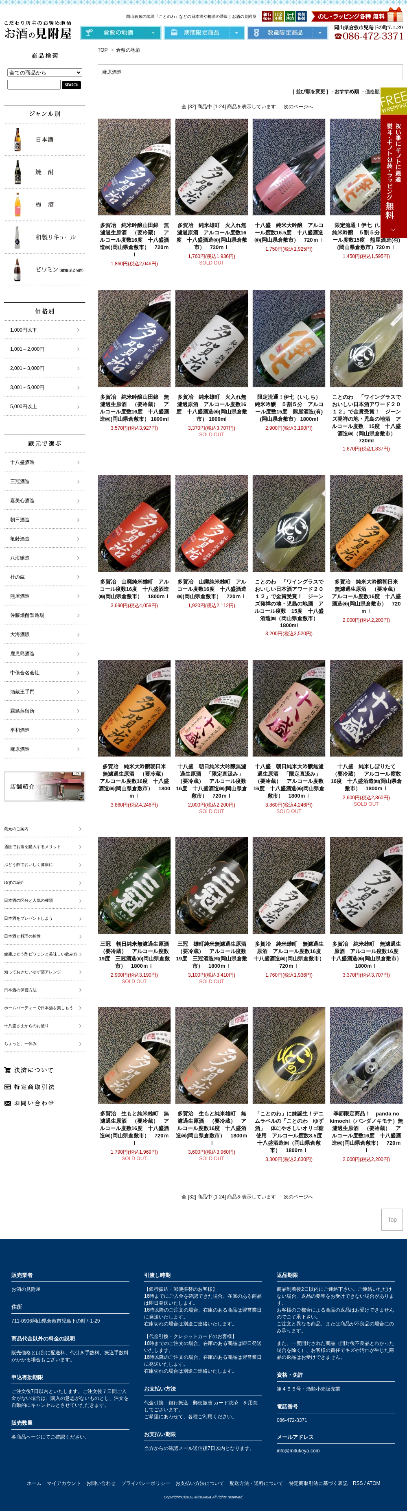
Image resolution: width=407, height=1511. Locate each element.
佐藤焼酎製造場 (27, 615)
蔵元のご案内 (16, 829)
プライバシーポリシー (145, 1483)
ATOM (374, 1483)
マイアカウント (64, 1483)
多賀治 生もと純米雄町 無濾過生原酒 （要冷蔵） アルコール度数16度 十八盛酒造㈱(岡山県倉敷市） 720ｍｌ (134, 1128)
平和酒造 (20, 730)
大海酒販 (20, 634)
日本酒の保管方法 (20, 990)
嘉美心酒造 (22, 500)
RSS (358, 1483)
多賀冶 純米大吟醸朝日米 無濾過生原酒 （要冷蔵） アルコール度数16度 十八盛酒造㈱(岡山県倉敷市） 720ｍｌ (367, 596)
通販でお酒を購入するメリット (32, 846)
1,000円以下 (23, 330)
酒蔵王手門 (22, 692)
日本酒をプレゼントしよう (28, 918)
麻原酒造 (112, 72)
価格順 (372, 91)
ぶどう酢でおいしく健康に (28, 864)
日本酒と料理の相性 (22, 936)
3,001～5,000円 (27, 387)
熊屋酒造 (20, 596)
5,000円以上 (23, 406)
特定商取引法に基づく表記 (318, 1483)
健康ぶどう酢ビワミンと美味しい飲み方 (40, 954)
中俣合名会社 (24, 673)
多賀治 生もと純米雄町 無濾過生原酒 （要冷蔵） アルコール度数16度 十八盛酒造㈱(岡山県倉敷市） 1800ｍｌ (211, 1128)
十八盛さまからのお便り (26, 1025)
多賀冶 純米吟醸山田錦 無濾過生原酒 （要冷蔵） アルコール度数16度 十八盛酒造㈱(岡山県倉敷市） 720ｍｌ (134, 240)
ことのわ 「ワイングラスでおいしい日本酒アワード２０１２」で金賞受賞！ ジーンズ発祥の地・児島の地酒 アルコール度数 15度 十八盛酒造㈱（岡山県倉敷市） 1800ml (289, 603)
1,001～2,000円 (27, 349)
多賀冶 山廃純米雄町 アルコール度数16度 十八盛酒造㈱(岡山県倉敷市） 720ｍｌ (211, 589)
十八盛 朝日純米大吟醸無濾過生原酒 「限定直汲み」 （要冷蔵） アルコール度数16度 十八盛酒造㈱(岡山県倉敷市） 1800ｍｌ (290, 781)
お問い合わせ (101, 1483)
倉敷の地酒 (128, 50)
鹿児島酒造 (22, 653)
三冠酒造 (20, 481)
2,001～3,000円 (27, 368)
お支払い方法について (199, 1483)
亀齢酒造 (20, 539)
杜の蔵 (17, 577)
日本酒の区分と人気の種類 (28, 900)
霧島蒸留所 (22, 711)
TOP (102, 50)
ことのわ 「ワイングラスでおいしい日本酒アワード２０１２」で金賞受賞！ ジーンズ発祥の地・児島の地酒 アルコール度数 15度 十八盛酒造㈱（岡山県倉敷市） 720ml (366, 419)
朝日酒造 (20, 520)
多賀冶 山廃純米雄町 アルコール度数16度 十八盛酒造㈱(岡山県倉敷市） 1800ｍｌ (134, 589)
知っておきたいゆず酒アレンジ (32, 972)
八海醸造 (20, 558)
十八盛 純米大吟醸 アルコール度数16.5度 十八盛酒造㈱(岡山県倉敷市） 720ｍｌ (288, 232)
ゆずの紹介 (14, 882)
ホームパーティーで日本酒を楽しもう (38, 1008)
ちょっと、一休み (20, 1043)
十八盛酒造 (22, 462)
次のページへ (298, 106)
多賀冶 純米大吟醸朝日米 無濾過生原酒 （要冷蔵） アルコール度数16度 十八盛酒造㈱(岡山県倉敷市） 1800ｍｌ (134, 781)
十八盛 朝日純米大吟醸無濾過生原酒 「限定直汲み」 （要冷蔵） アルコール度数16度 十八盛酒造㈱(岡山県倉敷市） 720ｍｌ (212, 781)
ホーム (34, 1483)
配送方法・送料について (256, 1483)
